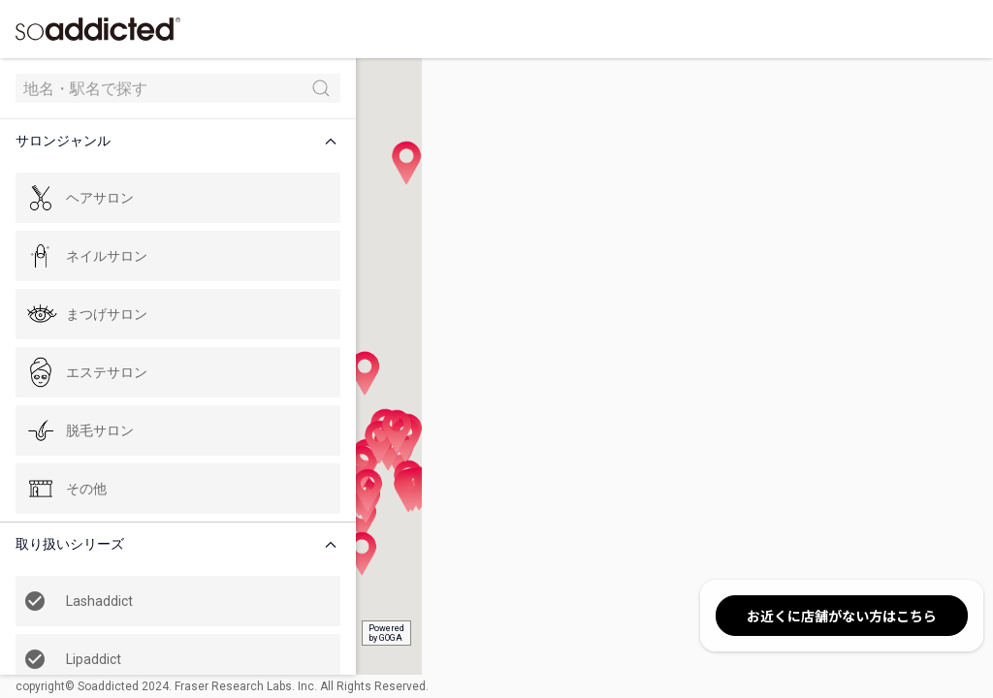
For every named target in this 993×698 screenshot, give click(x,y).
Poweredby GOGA (360, 633)
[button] (169, 141)
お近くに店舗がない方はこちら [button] (842, 615)
